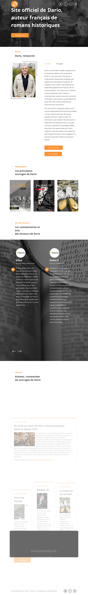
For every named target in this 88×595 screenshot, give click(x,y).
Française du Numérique (47, 591)
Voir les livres (53, 148)
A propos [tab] (48, 64)
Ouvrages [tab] (59, 64)
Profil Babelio (53, 154)
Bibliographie (20, 35)
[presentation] (14, 351)
